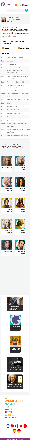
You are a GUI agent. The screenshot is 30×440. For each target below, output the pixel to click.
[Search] (26, 10)
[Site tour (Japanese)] (21, 426)
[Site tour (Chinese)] (25, 426)
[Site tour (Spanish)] (14, 431)
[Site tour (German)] (19, 431)
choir (6, 30)
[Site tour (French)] (17, 426)
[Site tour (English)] (8, 426)
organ (3, 30)
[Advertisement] (15, 274)
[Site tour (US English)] (12, 426)
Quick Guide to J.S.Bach (10, 36)
